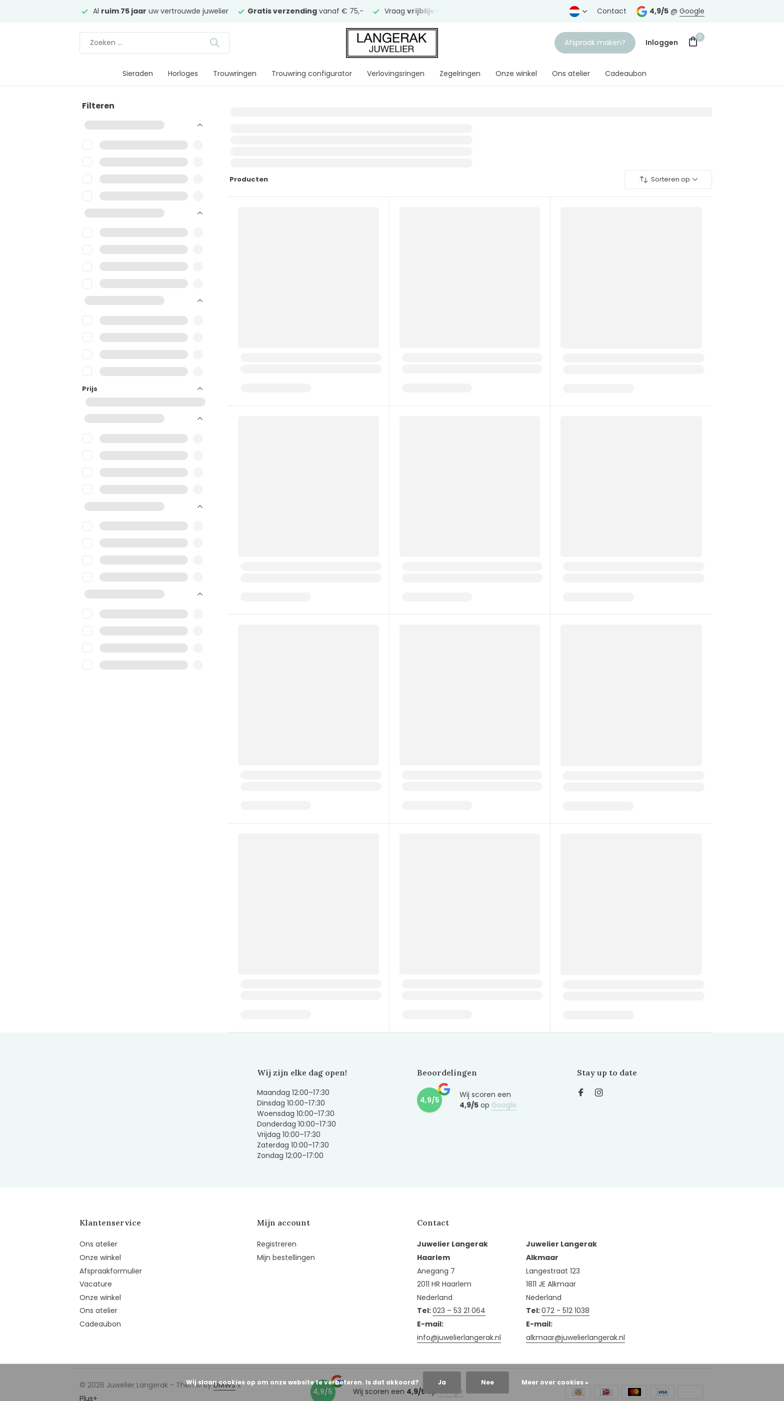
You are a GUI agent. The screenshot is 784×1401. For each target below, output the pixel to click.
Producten (248, 179)
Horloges (183, 73)
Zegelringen (460, 73)
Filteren (98, 106)
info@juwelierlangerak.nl (459, 1337)
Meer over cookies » (555, 1382)
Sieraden (137, 73)
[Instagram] (599, 1094)
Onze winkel (516, 73)
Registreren (276, 1244)
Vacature (96, 1284)
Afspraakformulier (111, 1271)
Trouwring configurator (312, 73)
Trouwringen (234, 73)
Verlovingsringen (395, 73)
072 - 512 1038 (566, 1311)
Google (692, 11)
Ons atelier (571, 73)
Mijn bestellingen (286, 1257)
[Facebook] (581, 1094)
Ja (442, 1382)
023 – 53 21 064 (459, 1311)
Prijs (142, 389)
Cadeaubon (625, 73)
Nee (487, 1382)
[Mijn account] (662, 43)
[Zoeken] (155, 43)
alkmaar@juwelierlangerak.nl (575, 1337)
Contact (611, 11)
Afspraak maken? (595, 43)
